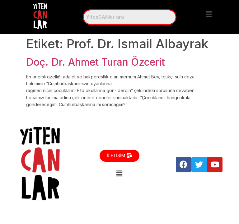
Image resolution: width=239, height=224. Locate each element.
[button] (209, 14)
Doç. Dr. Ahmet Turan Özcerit (95, 62)
